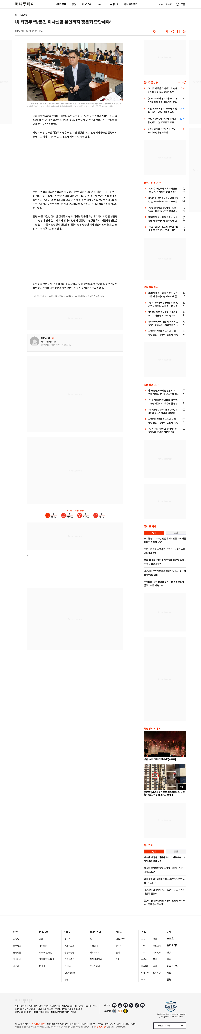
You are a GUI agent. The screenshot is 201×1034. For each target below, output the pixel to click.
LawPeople (69, 972)
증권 (74, 4)
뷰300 (42, 966)
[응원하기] (53, 338)
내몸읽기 (94, 946)
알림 (169, 979)
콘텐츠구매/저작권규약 (106, 1024)
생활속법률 (69, 952)
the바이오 (113, 4)
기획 (118, 959)
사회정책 (157, 952)
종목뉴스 (17, 946)
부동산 (144, 959)
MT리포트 (60, 4)
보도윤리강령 (130, 1024)
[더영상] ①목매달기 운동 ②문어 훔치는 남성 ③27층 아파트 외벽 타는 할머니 (164, 794)
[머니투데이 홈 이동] (24, 1001)
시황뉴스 (17, 939)
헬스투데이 (95, 966)
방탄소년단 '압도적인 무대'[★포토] (160, 759)
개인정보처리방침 (38, 1024)
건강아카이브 (96, 959)
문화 (155, 959)
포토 (169, 959)
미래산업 (145, 972)
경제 (155, 939)
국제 (155, 966)
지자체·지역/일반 (46, 959)
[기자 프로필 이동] (34, 341)
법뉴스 (67, 939)
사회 (143, 952)
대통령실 (43, 946)
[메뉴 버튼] (183, 4)
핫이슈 (119, 946)
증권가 (16, 966)
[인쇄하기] (184, 31)
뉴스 (92, 939)
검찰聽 (67, 966)
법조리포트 (69, 946)
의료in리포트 (95, 952)
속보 (143, 979)
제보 (169, 972)
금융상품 (17, 952)
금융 (143, 939)
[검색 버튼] (177, 4)
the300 (86, 4)
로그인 (161, 4)
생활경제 (157, 946)
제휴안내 (92, 1024)
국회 (41, 939)
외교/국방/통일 (45, 952)
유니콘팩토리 (131, 4)
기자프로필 (172, 966)
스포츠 (170, 938)
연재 (118, 952)
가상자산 (17, 959)
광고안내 (84, 1024)
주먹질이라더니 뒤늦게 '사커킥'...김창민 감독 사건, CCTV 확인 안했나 (163, 325)
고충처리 (120, 1024)
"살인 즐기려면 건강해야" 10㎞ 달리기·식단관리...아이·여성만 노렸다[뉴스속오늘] (162, 211)
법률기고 (68, 979)
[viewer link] (119, 97)
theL (99, 4)
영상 (169, 952)
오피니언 (157, 972)
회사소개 (18, 1024)
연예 (169, 931)
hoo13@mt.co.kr (48, 342)
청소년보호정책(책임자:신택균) (59, 1024)
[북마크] (178, 31)
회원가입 (169, 4)
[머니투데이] (24, 4)
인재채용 (26, 1024)
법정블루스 (69, 959)
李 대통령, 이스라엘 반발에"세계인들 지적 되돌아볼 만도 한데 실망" (162, 220)
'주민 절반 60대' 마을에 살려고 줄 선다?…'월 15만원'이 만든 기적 (162, 122)
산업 (143, 946)
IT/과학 (144, 966)
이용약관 (75, 1024)
